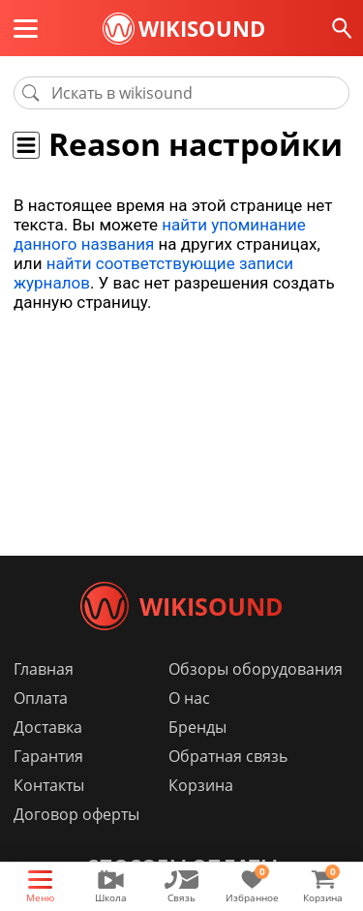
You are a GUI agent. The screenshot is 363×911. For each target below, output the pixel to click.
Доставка (48, 727)
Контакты (49, 785)
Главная (44, 669)
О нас (189, 698)
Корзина (200, 785)
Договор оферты (76, 814)
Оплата (41, 698)
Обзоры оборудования (255, 669)
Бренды (197, 727)
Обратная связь (227, 756)
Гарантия (48, 756)
